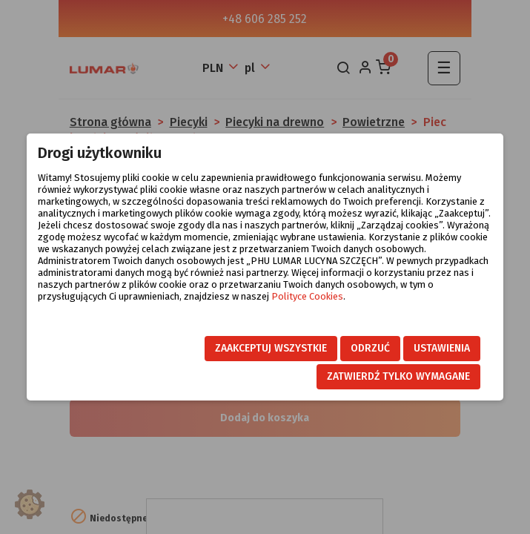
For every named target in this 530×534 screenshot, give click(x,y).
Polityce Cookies (307, 296)
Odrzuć (370, 348)
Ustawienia (442, 348)
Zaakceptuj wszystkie (271, 348)
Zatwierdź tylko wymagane (398, 376)
